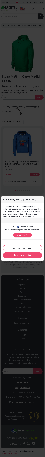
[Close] (41, 220)
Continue (22, 235)
